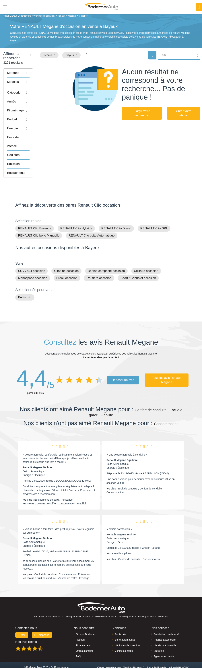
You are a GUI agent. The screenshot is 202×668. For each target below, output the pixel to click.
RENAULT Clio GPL (154, 214)
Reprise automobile (165, 625)
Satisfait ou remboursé (166, 619)
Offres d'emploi (84, 636)
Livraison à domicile (165, 630)
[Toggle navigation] (3, 7)
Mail (22, 620)
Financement (83, 630)
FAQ (78, 641)
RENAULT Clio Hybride (76, 214)
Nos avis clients (26, 627)
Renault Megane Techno (37, 453)
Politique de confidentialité (167, 652)
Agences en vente (164, 641)
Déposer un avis (123, 365)
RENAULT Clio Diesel (116, 214)
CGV (186, 652)
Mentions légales (132, 652)
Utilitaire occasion (146, 256)
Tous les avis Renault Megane (166, 365)
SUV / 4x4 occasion (31, 256)
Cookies (147, 652)
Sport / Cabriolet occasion (138, 263)
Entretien (159, 636)
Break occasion (66, 263)
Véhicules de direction (127, 630)
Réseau (80, 625)
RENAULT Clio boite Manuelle (38, 221)
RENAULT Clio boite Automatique (92, 221)
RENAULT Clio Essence (34, 214)
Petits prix (25, 283)
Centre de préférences (109, 652)
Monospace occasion (32, 263)
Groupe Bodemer (85, 619)
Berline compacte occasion (106, 256)
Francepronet (61, 652)
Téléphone (41, 620)
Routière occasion (99, 263)
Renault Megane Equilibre (122, 445)
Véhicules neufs (124, 636)
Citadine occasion (66, 256)
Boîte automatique (125, 625)
